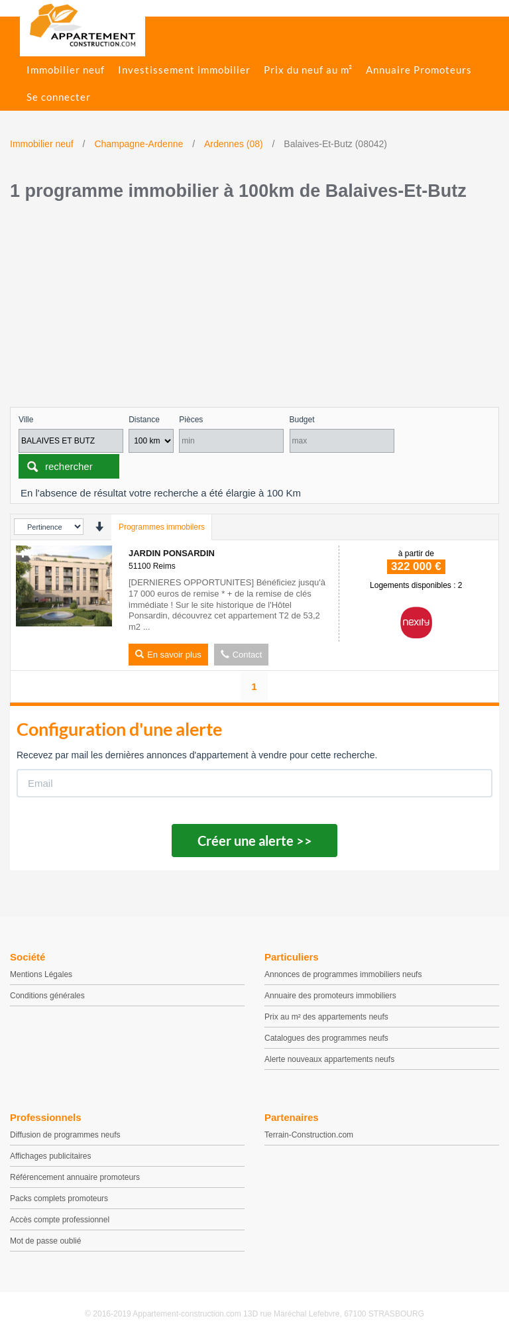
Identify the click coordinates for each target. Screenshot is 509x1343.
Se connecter (59, 97)
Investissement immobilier (184, 70)
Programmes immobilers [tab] (162, 527)
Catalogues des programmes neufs (326, 1038)
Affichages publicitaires (50, 1156)
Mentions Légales (41, 974)
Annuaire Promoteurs (419, 70)
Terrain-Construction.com (308, 1134)
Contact (241, 655)
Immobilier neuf (66, 70)
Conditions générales (47, 995)
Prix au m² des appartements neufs (326, 1017)
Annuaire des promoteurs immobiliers (330, 995)
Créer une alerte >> (255, 840)
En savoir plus (168, 655)
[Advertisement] (254, 307)
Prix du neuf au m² (308, 70)
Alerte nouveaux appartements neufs (329, 1059)
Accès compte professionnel (59, 1219)
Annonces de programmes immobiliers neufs (343, 974)
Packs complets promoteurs (59, 1198)
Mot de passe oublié (45, 1241)
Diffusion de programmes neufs (65, 1134)
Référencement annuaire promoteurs (75, 1177)
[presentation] (99, 526)
